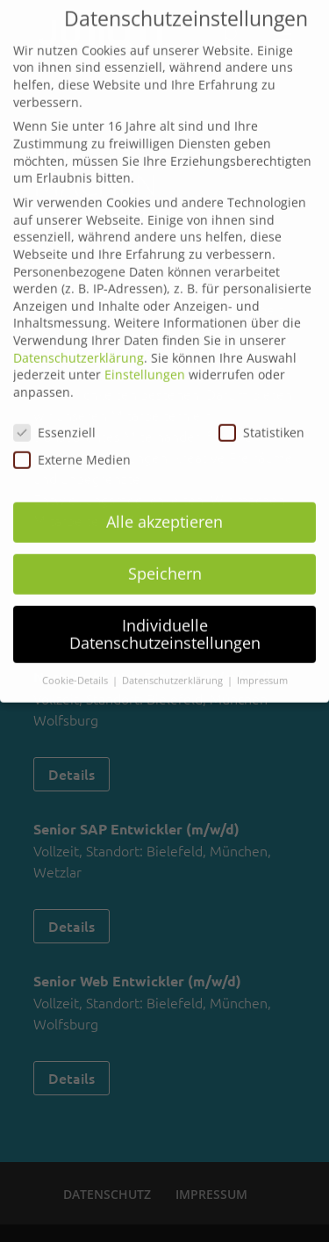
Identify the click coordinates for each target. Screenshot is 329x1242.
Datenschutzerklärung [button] (173, 669)
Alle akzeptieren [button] (164, 509)
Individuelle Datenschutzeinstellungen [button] (165, 622)
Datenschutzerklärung (78, 345)
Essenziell (54, 420)
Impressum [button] (262, 669)
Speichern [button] (165, 561)
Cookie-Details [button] (76, 669)
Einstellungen (144, 363)
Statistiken (261, 420)
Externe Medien (72, 447)
